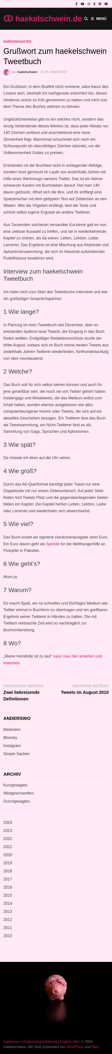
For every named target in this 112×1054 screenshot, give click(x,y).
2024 (7, 822)
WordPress (75, 1047)
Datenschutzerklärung (41, 1041)
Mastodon (11, 729)
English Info (69, 1041)
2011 (7, 928)
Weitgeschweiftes (18, 793)
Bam (95, 1047)
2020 (7, 855)
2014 (7, 903)
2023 (7, 830)
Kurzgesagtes (15, 785)
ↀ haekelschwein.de (42, 18)
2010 (7, 936)
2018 (7, 871)
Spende (53, 544)
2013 (7, 911)
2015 (7, 895)
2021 (7, 847)
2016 (7, 887)
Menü (98, 19)
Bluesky (10, 737)
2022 (7, 839)
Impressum (11, 1041)
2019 (7, 863)
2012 (7, 919)
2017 (7, 879)
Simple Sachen (16, 754)
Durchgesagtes (17, 41)
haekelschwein (27, 72)
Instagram (12, 746)
